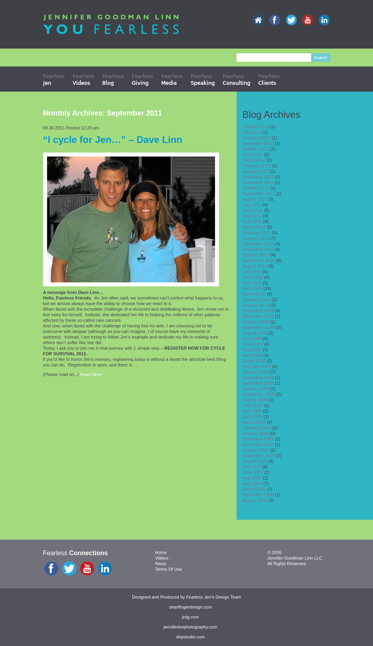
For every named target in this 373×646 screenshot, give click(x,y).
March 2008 (254, 422)
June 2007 (253, 472)
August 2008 (255, 399)
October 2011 (256, 188)
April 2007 (252, 483)
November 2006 (258, 494)
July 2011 (252, 204)
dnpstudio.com (190, 636)
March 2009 (254, 360)
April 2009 (252, 355)
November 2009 (258, 316)
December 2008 (258, 377)
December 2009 (258, 310)
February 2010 (257, 299)
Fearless (54, 79)
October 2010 (256, 255)
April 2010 (252, 288)
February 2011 (257, 232)
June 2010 (253, 277)
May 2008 (252, 411)
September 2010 (259, 260)
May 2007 (252, 478)
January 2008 (256, 433)
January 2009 (256, 372)
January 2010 (256, 305)
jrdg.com (190, 617)
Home (161, 552)
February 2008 (257, 427)
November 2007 (258, 444)
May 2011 (252, 215)
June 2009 (253, 344)
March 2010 (254, 294)
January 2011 (256, 238)
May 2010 (252, 282)
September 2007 (259, 455)
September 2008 (259, 394)
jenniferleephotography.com (190, 626)
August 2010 (255, 266)
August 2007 (255, 461)
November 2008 (258, 383)
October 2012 (256, 149)
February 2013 (257, 137)
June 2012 (253, 154)
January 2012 (256, 171)
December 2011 (258, 176)
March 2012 (254, 160)
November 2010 (258, 249)
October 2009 (256, 321)
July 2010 (252, 271)
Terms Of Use (168, 569)
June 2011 (253, 210)
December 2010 (258, 243)
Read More (91, 374)
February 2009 (257, 366)
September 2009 (259, 327)
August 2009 (255, 333)
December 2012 (258, 143)
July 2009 (252, 338)
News (160, 563)
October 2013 (256, 126)
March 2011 (254, 227)
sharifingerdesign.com (190, 607)
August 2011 (255, 199)
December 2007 (258, 439)
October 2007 (256, 450)
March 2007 (254, 489)
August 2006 (255, 500)
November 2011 (258, 182)
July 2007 (252, 466)
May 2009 (252, 349)
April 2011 (252, 221)
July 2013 (252, 132)
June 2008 (253, 405)
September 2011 (259, 193)
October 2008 (256, 388)
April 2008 (252, 416)
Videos (161, 558)
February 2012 (257, 165)
